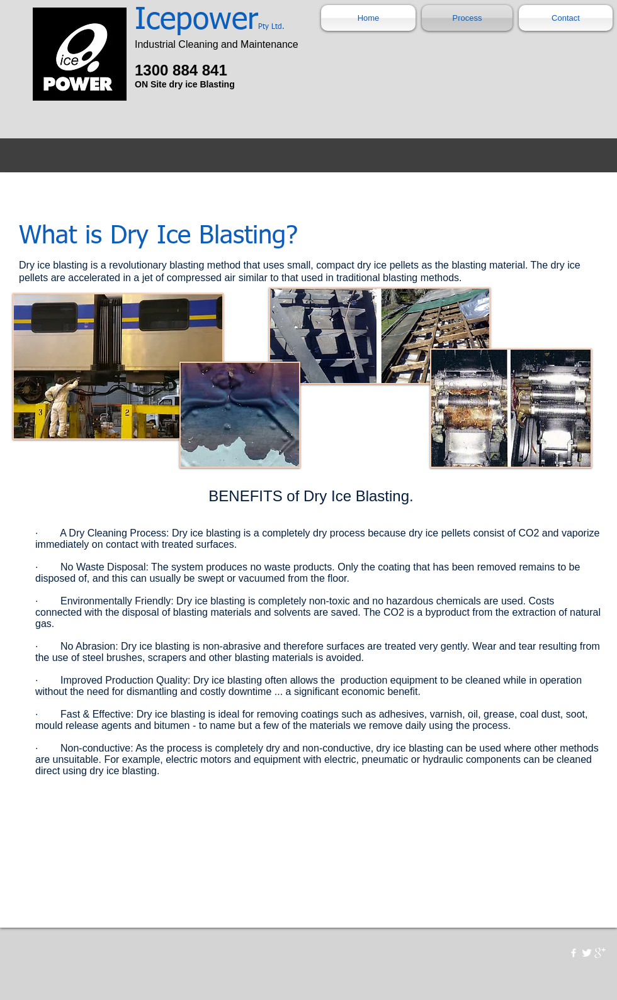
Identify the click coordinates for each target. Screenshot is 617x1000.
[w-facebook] (573, 952)
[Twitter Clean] (586, 952)
